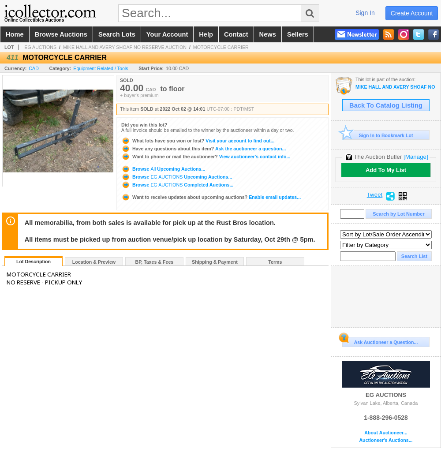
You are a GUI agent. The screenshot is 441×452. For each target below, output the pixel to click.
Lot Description (33, 261)
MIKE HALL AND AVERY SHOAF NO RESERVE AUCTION (125, 47)
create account (412, 13)
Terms (275, 262)
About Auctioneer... (385, 432)
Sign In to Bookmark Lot (377, 135)
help (206, 34)
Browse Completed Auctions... (177, 184)
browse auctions (61, 34)
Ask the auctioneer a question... (203, 148)
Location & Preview (94, 262)
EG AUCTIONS (40, 47)
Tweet (375, 195)
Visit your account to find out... (197, 140)
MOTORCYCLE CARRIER (221, 47)
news (267, 34)
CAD (34, 68)
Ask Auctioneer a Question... (380, 341)
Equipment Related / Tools (100, 68)
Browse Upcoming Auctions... (163, 169)
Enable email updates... (211, 197)
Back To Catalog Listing (385, 105)
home (15, 34)
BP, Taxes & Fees (154, 262)
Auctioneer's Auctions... (385, 440)
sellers (297, 34)
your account (167, 34)
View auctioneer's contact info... (205, 156)
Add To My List (386, 170)
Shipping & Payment (215, 262)
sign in (365, 12)
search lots (116, 34)
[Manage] (416, 156)
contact (236, 34)
